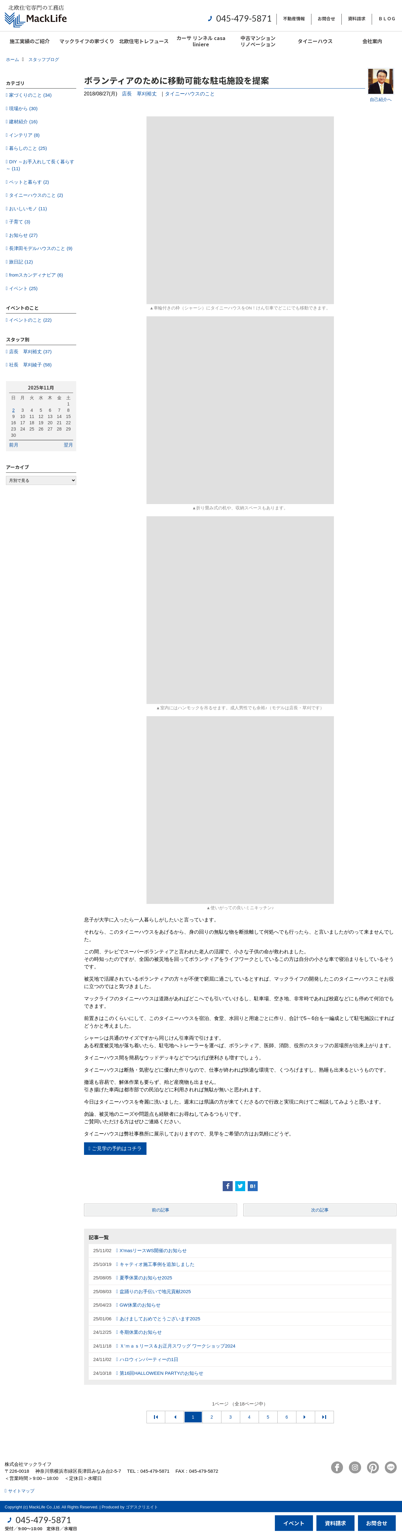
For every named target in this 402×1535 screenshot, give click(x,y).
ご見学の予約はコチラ (117, 1148)
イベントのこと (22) (30, 320)
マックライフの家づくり (86, 41)
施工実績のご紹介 (30, 41)
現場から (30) (23, 108)
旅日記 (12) (21, 261)
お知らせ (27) (23, 235)
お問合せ (326, 18)
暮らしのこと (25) (28, 148)
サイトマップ (21, 1490)
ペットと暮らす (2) (29, 182)
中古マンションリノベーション (258, 41)
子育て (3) (19, 221)
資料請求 (356, 18)
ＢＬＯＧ (387, 18)
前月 (13, 444)
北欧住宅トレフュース (144, 41)
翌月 (68, 444)
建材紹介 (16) (23, 121)
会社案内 (372, 41)
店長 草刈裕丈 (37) (30, 351)
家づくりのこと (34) (30, 95)
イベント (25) (23, 288)
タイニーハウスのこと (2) (36, 195)
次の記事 (320, 1209)
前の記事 (160, 1209)
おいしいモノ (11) (28, 208)
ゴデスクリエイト (142, 1507)
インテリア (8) (24, 135)
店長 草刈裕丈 (139, 93)
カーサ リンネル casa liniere (201, 41)
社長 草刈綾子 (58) (30, 364)
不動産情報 (294, 18)
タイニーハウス (315, 41)
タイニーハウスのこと (190, 93)
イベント (294, 1523)
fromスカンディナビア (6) (36, 275)
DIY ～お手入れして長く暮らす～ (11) (40, 165)
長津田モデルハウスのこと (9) (40, 248)
